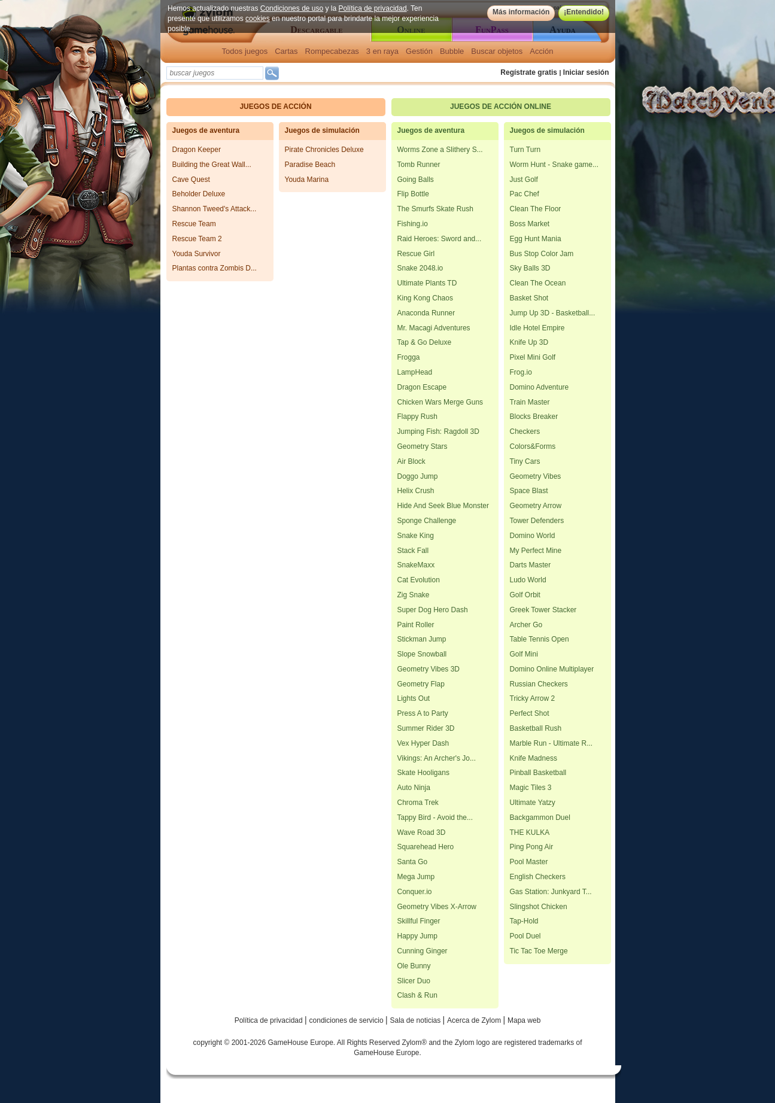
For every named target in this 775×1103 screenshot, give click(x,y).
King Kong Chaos (425, 298)
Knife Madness (533, 758)
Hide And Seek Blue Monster (443, 506)
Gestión (419, 51)
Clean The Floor (535, 209)
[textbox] (214, 73)
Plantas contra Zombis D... (214, 268)
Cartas (286, 51)
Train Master (530, 402)
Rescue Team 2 (197, 239)
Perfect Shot (529, 713)
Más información (520, 12)
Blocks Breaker (534, 416)
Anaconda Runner (426, 313)
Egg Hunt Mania (535, 239)
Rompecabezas (332, 51)
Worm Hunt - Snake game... (554, 164)
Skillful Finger (418, 921)
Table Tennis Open (539, 639)
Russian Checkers (539, 684)
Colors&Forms (533, 446)
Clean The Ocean (538, 283)
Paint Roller (415, 625)
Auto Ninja (413, 787)
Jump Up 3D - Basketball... (552, 313)
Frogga (408, 357)
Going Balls (415, 179)
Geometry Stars (422, 446)
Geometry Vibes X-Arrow (437, 907)
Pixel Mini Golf (533, 357)
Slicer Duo (413, 981)
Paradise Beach (310, 164)
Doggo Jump (417, 476)
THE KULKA (530, 832)
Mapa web (523, 1020)
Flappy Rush (417, 416)
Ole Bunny (414, 966)
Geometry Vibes (535, 476)
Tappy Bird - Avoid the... (435, 817)
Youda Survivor (196, 254)
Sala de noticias (416, 1020)
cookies (257, 18)
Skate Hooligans (423, 772)
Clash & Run (417, 995)
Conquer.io (414, 892)
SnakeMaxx (416, 565)
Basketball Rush (536, 728)
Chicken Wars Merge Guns (440, 402)
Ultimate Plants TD (427, 283)
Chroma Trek (418, 802)
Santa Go (412, 862)
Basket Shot (529, 298)
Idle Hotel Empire (537, 328)
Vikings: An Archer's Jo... (436, 758)
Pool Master (529, 862)
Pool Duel (525, 936)
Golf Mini (524, 654)
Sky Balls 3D (530, 268)
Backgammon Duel (540, 817)
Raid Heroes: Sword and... (439, 239)
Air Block (411, 461)
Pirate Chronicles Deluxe (324, 149)
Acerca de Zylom (475, 1020)
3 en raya (382, 51)
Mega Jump (416, 877)
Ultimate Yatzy (532, 802)
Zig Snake (413, 595)
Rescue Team (194, 224)
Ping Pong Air (532, 847)
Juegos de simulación (322, 130)
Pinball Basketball (538, 772)
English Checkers (538, 877)
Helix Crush (415, 491)
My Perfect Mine (536, 550)
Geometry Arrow (536, 506)
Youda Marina (307, 179)
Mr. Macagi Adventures (433, 328)
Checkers (525, 431)
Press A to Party (422, 713)
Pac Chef (524, 194)
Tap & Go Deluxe (424, 342)
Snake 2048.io (420, 268)
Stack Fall (413, 550)
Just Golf (524, 179)
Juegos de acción (275, 106)
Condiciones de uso (291, 8)
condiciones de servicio (347, 1020)
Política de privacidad (372, 8)
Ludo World (528, 580)
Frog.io (521, 372)
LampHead (415, 372)
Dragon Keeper (196, 149)
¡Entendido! (584, 12)
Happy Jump (417, 936)
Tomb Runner (418, 164)
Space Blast (529, 491)
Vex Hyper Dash (423, 743)
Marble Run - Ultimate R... (551, 743)
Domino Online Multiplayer (552, 669)
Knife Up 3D (529, 342)
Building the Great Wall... (211, 164)
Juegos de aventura (206, 130)
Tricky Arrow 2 (532, 698)
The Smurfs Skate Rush (435, 209)
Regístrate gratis (528, 72)
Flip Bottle (413, 194)
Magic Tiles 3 (531, 787)
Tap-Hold (524, 921)
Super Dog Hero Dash (432, 610)
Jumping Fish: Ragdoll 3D (438, 431)
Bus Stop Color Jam (542, 254)
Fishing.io (412, 224)
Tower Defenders (537, 520)
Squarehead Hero (425, 847)
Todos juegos (245, 51)
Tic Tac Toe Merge (539, 951)
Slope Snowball (422, 654)
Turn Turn (525, 149)
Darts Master (530, 565)
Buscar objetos (496, 51)
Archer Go (526, 625)
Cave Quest (191, 179)
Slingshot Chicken (538, 907)
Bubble (452, 51)
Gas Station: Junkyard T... (551, 892)
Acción (541, 51)
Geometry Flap (421, 684)
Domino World (532, 535)
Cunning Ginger (422, 951)
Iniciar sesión (586, 72)
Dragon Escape (422, 387)
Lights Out (413, 698)
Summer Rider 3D (426, 728)
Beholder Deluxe (199, 194)
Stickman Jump (421, 639)
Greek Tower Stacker (543, 610)
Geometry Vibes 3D (428, 669)
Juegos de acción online (500, 106)
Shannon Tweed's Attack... (214, 209)
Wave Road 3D (421, 832)
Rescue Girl (416, 254)
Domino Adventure (539, 387)
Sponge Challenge (427, 520)
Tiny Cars (525, 461)
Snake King (415, 535)
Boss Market (530, 224)
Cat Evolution (418, 580)
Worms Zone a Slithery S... (440, 149)
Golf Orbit (525, 595)
